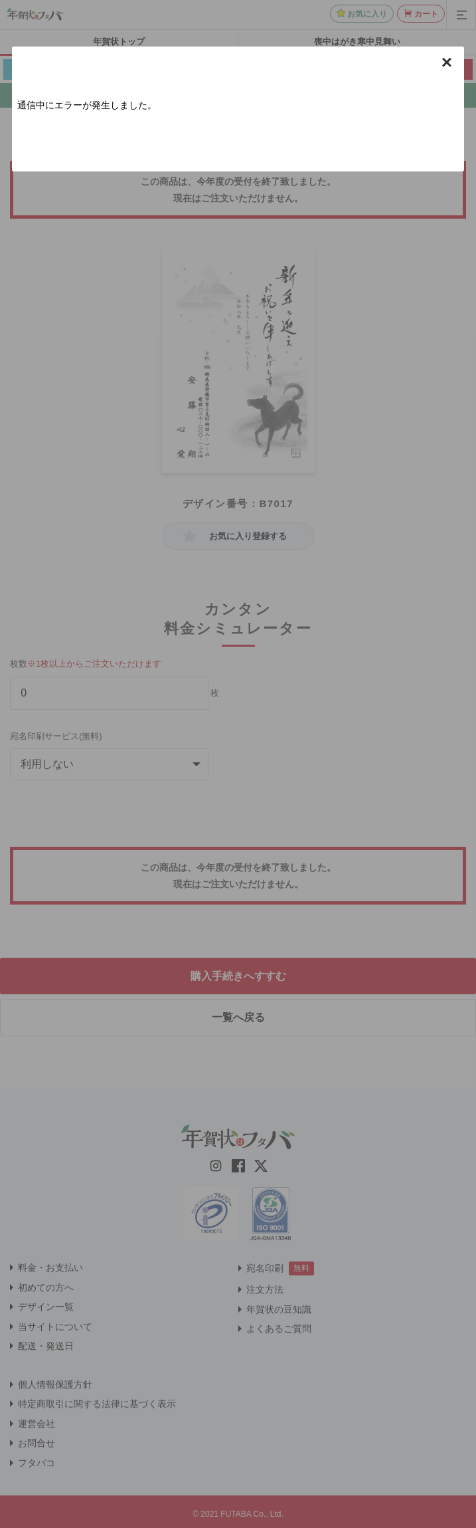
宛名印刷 (264, 1268)
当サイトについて (55, 1326)
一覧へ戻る (238, 1017)
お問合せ (36, 1443)
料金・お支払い (50, 1267)
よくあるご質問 (278, 1328)
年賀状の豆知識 (278, 1309)
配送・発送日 (46, 1346)
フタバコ (36, 1463)
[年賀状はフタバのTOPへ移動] (35, 14)
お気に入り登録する (248, 536)
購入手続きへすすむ (238, 976)
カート (426, 14)
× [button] (446, 62)
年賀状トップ (119, 42)
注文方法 (264, 1289)
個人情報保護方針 (55, 1384)
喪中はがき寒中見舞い (357, 42)
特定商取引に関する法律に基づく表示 (97, 1403)
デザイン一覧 (46, 1306)
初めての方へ (46, 1287)
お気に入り (367, 14)
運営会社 (36, 1423)
